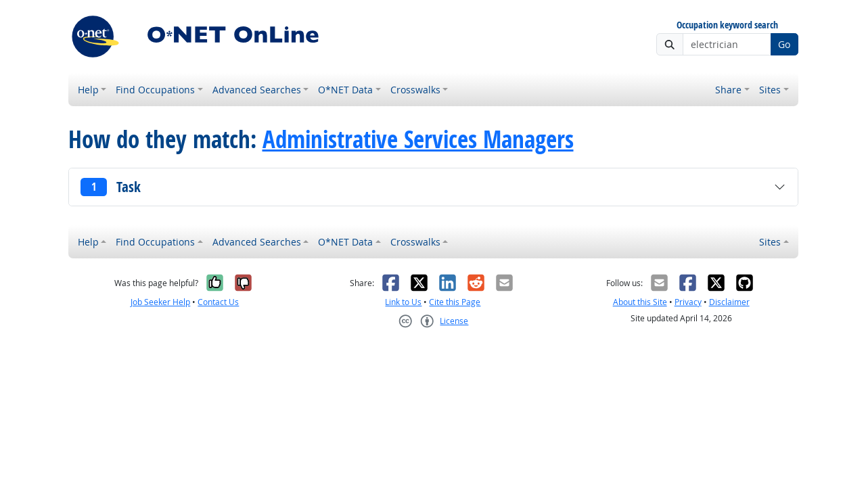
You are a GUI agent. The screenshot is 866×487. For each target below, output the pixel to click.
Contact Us (218, 302)
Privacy (688, 302)
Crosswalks (415, 89)
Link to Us (403, 302)
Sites (770, 89)
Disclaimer (729, 302)
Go (784, 44)
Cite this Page (454, 302)
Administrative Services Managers (418, 139)
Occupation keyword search (727, 25)
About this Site (640, 302)
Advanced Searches (256, 89)
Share (728, 89)
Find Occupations (155, 89)
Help (88, 89)
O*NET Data (345, 89)
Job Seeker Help (160, 302)
